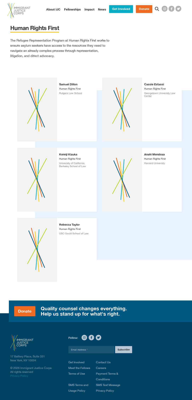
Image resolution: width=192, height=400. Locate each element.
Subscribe (124, 349)
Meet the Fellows (79, 367)
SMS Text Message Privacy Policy (108, 387)
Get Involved (121, 9)
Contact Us (103, 362)
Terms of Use (76, 373)
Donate (144, 9)
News (102, 9)
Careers (101, 367)
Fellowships (72, 9)
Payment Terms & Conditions (107, 376)
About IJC (53, 9)
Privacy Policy (19, 375)
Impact (89, 9)
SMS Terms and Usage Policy (78, 387)
